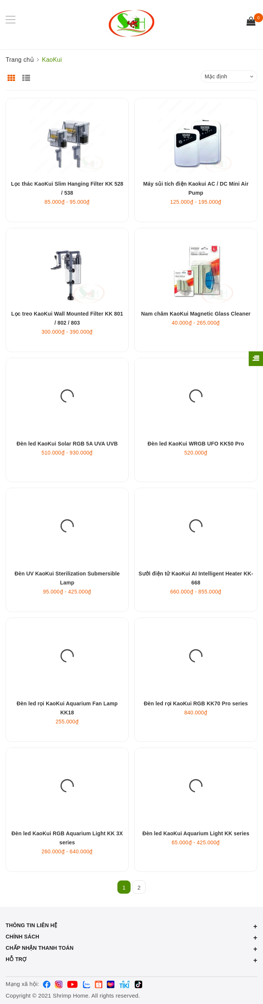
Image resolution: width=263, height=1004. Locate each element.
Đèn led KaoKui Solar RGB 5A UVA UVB (67, 444)
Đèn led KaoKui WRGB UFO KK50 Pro (195, 444)
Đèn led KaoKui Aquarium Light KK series (195, 833)
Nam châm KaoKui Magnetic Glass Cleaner (196, 314)
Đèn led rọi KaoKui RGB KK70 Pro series (196, 703)
